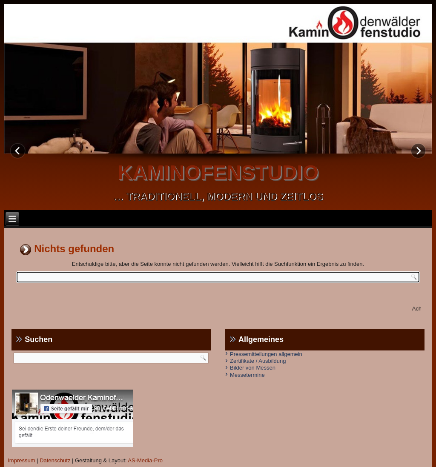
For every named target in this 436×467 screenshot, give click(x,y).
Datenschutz (55, 460)
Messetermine (247, 375)
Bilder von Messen (252, 367)
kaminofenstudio (218, 172)
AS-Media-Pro (145, 460)
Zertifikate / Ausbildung (258, 361)
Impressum (21, 460)
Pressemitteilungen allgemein (266, 354)
